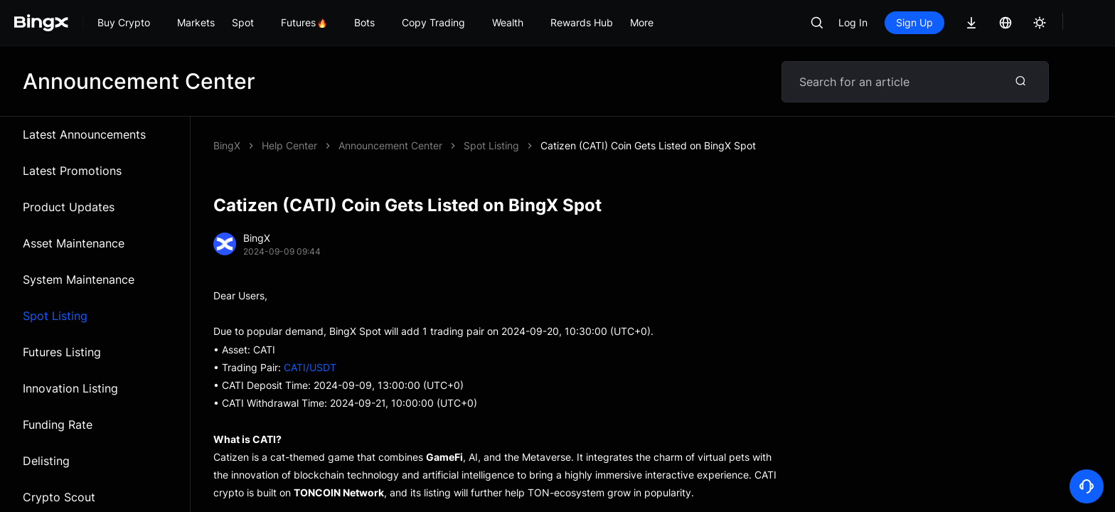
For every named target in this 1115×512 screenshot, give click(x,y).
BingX (226, 145)
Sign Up (914, 22)
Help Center (289, 145)
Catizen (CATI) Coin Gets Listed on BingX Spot (446, 145)
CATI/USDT (310, 367)
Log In (853, 22)
